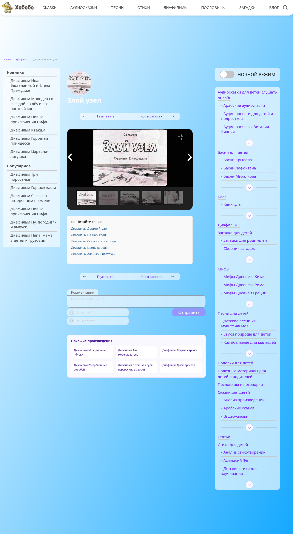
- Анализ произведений (248, 411)
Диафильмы (174, 7)
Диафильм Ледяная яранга (180, 350)
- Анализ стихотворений (249, 463)
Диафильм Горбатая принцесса (29, 141)
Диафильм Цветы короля (89, 248)
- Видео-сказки (240, 428)
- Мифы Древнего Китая (249, 278)
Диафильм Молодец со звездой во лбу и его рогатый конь (31, 103)
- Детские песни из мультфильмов (244, 325)
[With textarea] (136, 301)
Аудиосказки (83, 7)
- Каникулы (237, 206)
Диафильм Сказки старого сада (94, 241)
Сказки (49, 7)
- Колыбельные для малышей (245, 352)
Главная (7, 59)
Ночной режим (256, 74)
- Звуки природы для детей (246, 338)
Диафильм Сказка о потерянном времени (30, 198)
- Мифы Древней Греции (249, 294)
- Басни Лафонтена (244, 169)
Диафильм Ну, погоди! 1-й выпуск (33, 225)
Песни (116, 7)
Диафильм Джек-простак (178, 365)
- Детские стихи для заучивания (245, 483)
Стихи (143, 7)
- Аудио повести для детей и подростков (245, 118)
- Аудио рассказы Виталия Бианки (242, 131)
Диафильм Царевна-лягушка (29, 154)
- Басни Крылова (242, 161)
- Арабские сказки (243, 419)
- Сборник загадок (243, 250)
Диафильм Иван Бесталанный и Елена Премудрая (30, 85)
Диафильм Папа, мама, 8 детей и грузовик (32, 238)
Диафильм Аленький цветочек (93, 254)
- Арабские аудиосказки (249, 107)
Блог (272, 7)
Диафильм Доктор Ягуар (89, 229)
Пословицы (212, 7)
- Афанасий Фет (241, 472)
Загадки (246, 7)
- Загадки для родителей (249, 242)
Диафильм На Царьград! (89, 235)
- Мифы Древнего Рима (248, 286)
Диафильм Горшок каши (33, 187)
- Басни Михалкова (244, 178)
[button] (189, 157)
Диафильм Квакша (27, 130)
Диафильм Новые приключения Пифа (28, 119)
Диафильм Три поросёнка (24, 177)
